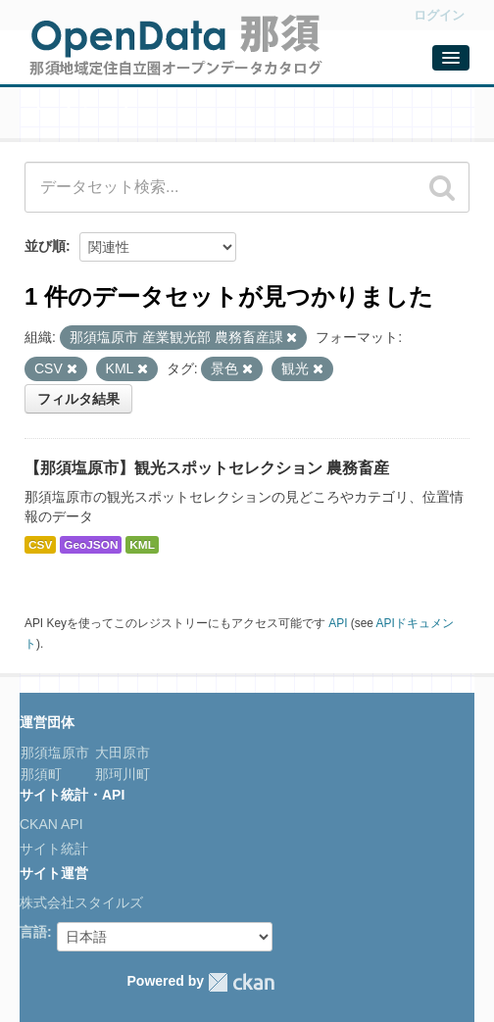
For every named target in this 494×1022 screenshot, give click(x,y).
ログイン (439, 15)
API (337, 623)
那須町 (41, 774)
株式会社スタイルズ (81, 902)
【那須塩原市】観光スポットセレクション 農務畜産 (207, 468)
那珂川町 (120, 774)
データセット (78, 114)
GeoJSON (91, 545)
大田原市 (120, 752)
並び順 (45, 246)
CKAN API (51, 824)
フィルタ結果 (78, 399)
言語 (33, 932)
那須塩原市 (55, 752)
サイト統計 (54, 848)
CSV (40, 545)
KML (142, 545)
